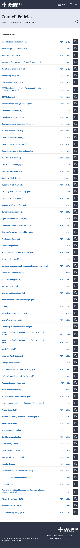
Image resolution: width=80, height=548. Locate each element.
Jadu (20, 541)
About (49, 536)
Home (4, 22)
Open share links (76, 21)
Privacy (58, 538)
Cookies (50, 538)
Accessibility (58, 536)
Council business (15, 22)
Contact (69, 536)
